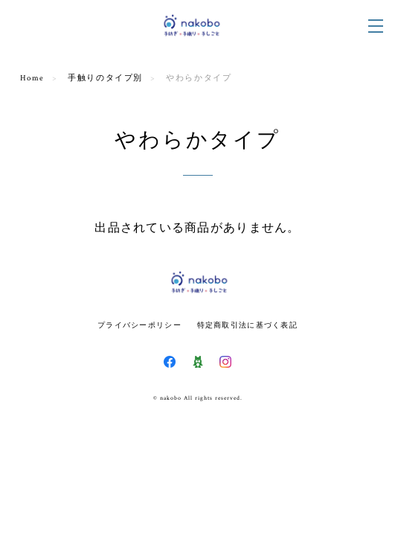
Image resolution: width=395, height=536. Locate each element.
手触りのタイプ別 (105, 78)
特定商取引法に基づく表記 (247, 325)
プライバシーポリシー (139, 325)
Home (32, 78)
